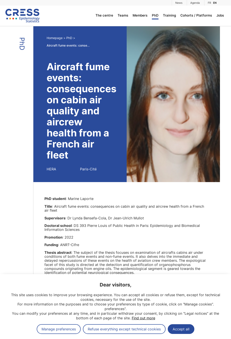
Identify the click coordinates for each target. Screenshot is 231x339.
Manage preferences (59, 329)
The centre (104, 15)
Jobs (220, 15)
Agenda (195, 2)
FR (209, 2)
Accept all (181, 329)
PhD (155, 15)
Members (140, 15)
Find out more (143, 318)
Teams (123, 15)
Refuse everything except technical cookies (124, 329)
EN (215, 2)
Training (169, 15)
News (178, 2)
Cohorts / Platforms (196, 15)
